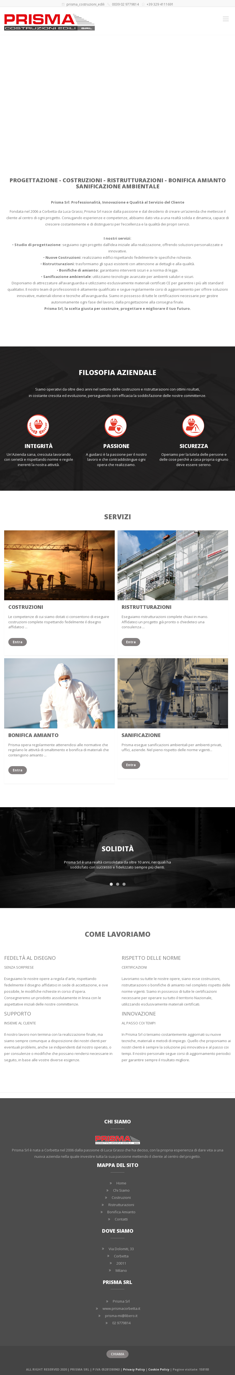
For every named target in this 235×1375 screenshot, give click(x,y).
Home (121, 1183)
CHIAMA (117, 1354)
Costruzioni (121, 1197)
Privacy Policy (134, 1369)
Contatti (121, 1219)
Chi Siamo (121, 1190)
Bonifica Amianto (121, 1211)
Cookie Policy (158, 1369)
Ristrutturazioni (121, 1204)
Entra (15, 642)
